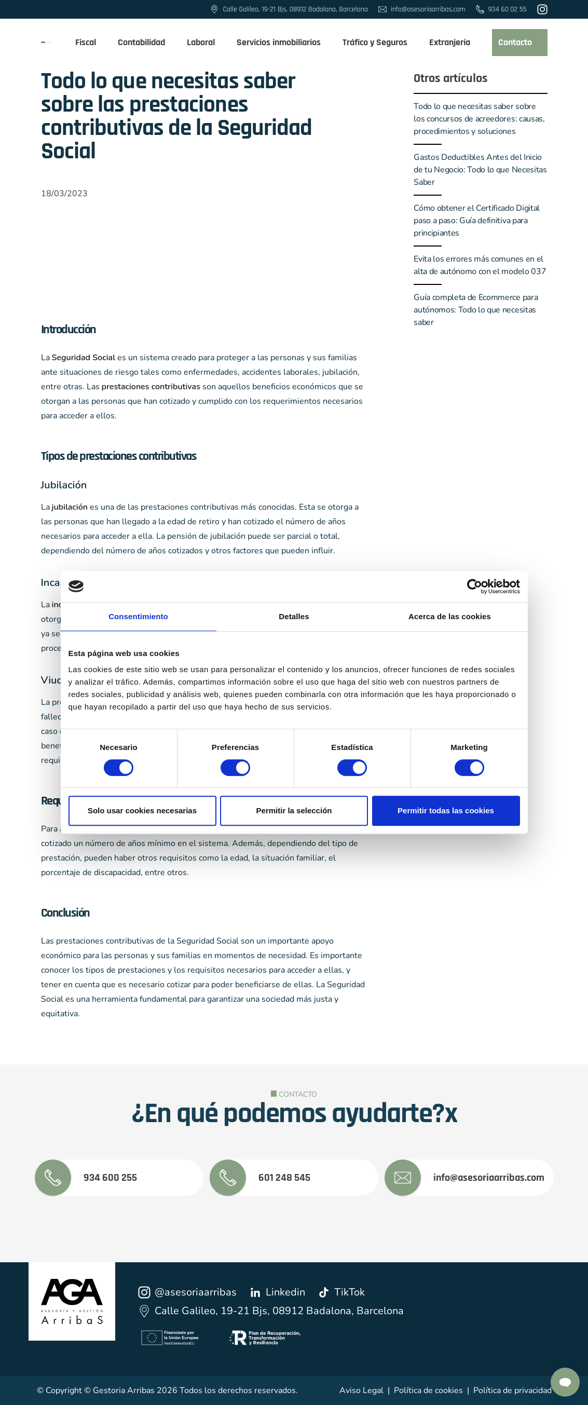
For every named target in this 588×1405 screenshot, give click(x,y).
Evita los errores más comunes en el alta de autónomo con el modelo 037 (480, 265)
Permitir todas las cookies (446, 810)
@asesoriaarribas (187, 1292)
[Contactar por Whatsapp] (565, 1382)
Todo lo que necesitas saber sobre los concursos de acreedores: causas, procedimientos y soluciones (479, 119)
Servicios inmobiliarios (283, 42)
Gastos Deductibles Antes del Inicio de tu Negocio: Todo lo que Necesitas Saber (480, 170)
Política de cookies (428, 1390)
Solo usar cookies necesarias (142, 810)
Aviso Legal (361, 1390)
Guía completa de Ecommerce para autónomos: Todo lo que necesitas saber (476, 310)
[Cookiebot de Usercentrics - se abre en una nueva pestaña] (474, 586)
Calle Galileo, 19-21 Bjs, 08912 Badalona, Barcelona (271, 1311)
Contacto (519, 42)
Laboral (205, 42)
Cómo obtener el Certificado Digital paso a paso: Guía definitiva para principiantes (477, 220)
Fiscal (90, 42)
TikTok (341, 1292)
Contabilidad (146, 42)
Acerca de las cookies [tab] (449, 616)
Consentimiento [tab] (138, 616)
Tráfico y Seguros (380, 42)
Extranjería (454, 42)
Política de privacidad (512, 1390)
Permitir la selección (294, 810)
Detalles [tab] (294, 616)
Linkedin (277, 1292)
